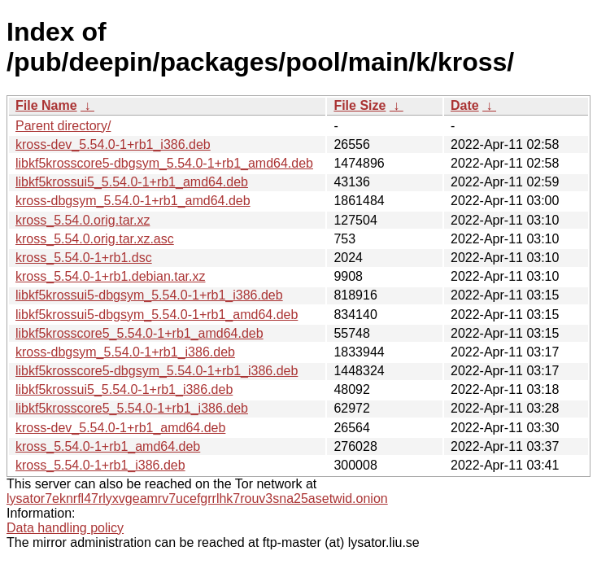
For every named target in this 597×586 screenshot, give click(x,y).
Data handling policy (65, 528)
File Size (359, 105)
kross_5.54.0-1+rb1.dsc (83, 258)
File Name (46, 105)
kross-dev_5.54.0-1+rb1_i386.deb (113, 144)
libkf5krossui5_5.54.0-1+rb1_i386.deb (124, 389)
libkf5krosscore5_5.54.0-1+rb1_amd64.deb (139, 333)
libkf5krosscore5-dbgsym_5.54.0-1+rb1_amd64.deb (164, 163)
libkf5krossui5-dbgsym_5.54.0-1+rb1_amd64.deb (156, 314)
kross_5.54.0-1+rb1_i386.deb (100, 465)
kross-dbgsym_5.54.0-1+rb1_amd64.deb (133, 201)
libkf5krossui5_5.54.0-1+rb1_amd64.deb (131, 182)
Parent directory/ (63, 126)
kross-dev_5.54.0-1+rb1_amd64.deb (120, 428)
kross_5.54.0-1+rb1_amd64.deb (107, 446)
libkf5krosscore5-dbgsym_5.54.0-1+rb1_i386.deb (156, 371)
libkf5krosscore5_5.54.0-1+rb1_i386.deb (131, 408)
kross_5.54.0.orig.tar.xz (82, 220)
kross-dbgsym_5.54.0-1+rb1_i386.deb (125, 352)
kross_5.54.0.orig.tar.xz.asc (94, 239)
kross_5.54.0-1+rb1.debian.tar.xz (110, 276)
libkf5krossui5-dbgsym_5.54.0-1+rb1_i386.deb (149, 295)
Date (465, 105)
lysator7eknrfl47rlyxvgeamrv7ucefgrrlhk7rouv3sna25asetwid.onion (197, 498)
